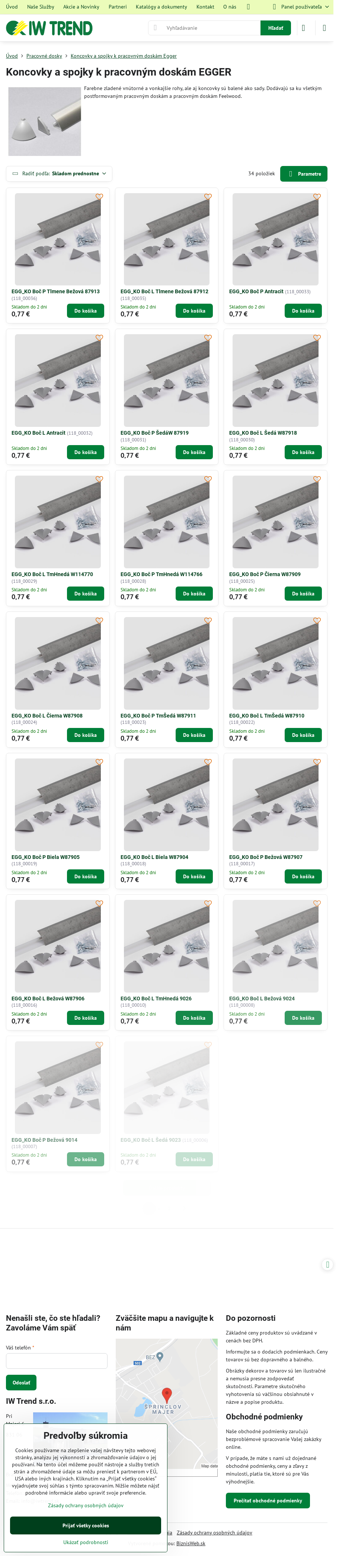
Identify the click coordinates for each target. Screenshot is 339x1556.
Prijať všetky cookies (86, 1525)
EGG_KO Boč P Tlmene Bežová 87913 (56, 291)
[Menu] (324, 27)
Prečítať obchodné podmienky (268, 1500)
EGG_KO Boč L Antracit (38, 433)
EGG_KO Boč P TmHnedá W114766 (161, 574)
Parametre (304, 174)
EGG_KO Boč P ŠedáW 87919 (155, 433)
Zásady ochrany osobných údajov (214, 1532)
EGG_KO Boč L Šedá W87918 (263, 433)
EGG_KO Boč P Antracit (256, 291)
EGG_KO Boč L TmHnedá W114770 (52, 574)
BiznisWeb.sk (190, 1543)
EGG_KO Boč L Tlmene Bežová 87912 (164, 291)
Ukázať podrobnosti (85, 1542)
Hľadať (275, 28)
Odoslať (21, 1382)
